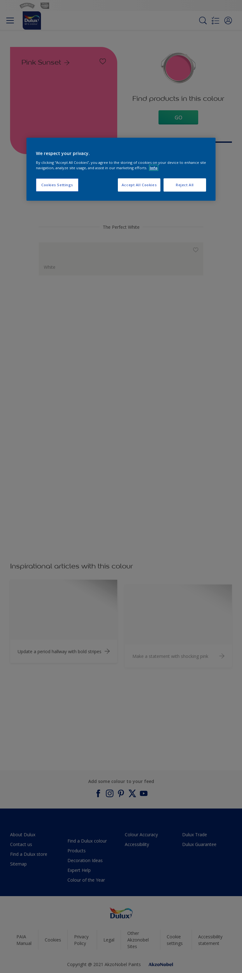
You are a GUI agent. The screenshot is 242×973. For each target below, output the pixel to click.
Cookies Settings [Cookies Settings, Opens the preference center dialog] (57, 184)
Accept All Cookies (139, 184)
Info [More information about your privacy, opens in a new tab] (154, 167)
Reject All (185, 184)
